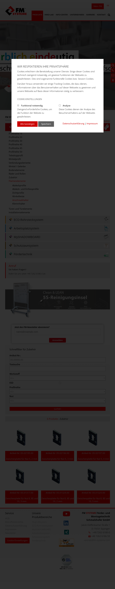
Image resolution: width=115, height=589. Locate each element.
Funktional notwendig (32, 105)
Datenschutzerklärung (73, 123)
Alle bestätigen (27, 123)
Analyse (66, 105)
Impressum (92, 123)
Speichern (46, 123)
